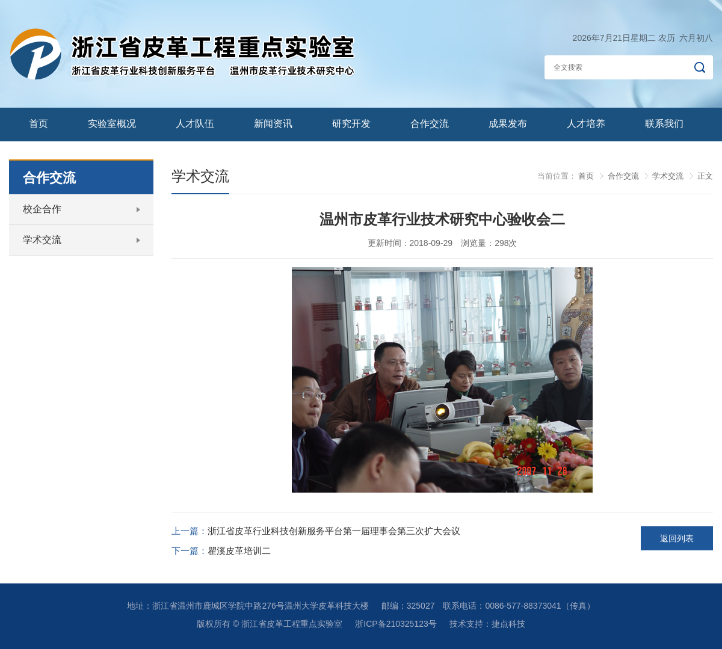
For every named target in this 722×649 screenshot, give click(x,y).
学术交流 (42, 240)
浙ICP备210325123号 (395, 624)
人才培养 (586, 123)
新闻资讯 (273, 123)
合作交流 (429, 123)
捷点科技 (508, 624)
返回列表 (677, 538)
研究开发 (351, 123)
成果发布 (508, 123)
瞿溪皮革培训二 (239, 551)
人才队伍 (195, 123)
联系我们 (664, 123)
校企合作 (42, 209)
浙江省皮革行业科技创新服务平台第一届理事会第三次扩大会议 (334, 531)
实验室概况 (112, 123)
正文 (705, 175)
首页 (38, 123)
